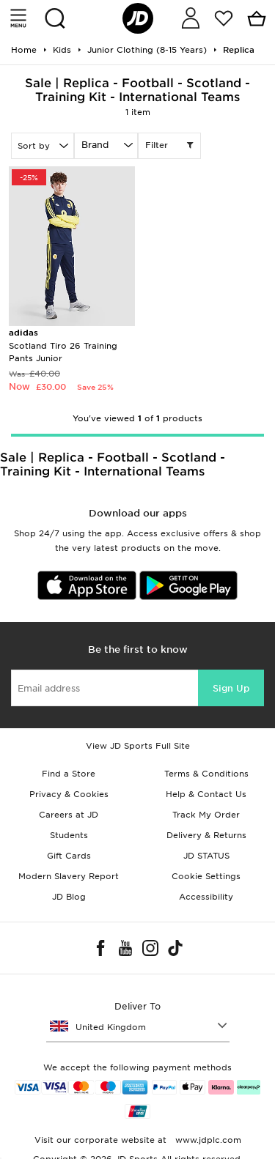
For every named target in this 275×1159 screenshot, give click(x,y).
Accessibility (206, 897)
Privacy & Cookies (69, 794)
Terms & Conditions (206, 774)
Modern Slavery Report (68, 876)
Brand (95, 144)
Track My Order (206, 815)
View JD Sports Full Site (138, 746)
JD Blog (69, 897)
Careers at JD (68, 815)
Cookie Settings (206, 876)
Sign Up (231, 688)
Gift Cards (69, 856)
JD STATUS (206, 856)
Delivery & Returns (206, 835)
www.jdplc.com (206, 1140)
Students (69, 835)
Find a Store (68, 774)
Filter (169, 145)
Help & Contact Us (206, 794)
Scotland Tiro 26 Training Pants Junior (63, 345)
